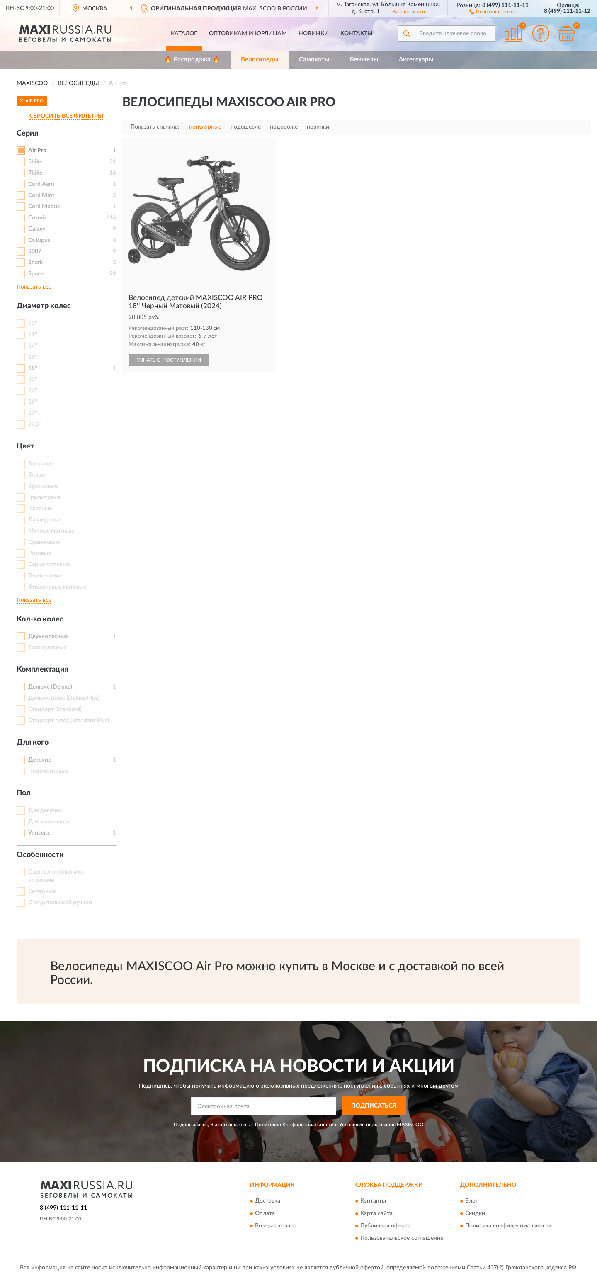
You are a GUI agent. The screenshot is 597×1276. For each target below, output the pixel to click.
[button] (492, 11)
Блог (471, 1201)
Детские (39, 760)
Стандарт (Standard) (55, 709)
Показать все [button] (34, 287)
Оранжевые (44, 542)
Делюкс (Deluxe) (50, 687)
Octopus (39, 240)
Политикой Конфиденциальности (294, 1124)
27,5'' (35, 424)
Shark (35, 262)
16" (32, 357)
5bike (35, 162)
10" (32, 323)
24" (32, 391)
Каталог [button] (184, 34)
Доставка (267, 1201)
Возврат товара (275, 1226)
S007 (34, 251)
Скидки (475, 1214)
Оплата (265, 1214)
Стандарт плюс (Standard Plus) (68, 720)
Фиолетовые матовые (57, 587)
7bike (35, 173)
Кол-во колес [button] (40, 619)
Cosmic (37, 218)
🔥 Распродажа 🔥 (192, 59)
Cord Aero (41, 184)
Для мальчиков (48, 822)
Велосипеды (259, 59)
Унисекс (39, 833)
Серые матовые (49, 564)
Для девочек (45, 810)
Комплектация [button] (42, 669)
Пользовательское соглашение (401, 1239)
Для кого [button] (33, 742)
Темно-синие (45, 576)
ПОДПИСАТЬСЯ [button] (373, 1106)
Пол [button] (24, 793)
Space (36, 274)
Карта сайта (376, 1214)
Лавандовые (44, 520)
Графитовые (44, 497)
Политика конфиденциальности (508, 1226)
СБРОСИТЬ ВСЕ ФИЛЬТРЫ (66, 116)
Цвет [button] (25, 446)
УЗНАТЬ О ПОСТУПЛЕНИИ (169, 360)
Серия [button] (27, 133)
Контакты (356, 34)
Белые (36, 475)
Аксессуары (416, 59)
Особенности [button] (40, 855)
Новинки (313, 34)
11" (32, 335)
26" (32, 402)
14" (32, 346)
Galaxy (36, 229)
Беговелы (364, 59)
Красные (40, 508)
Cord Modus (44, 206)
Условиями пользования (367, 1124)
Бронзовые (43, 486)
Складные (42, 891)
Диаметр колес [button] (44, 306)
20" (32, 379)
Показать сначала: (155, 127)
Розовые (39, 553)
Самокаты (314, 59)
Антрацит (41, 464)
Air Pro (37, 150)
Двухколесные (48, 636)
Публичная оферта (385, 1226)
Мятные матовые (51, 531)
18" (32, 368)
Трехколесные (47, 647)
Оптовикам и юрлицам (248, 34)
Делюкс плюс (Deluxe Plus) (64, 698)
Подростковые (48, 771)
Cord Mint (41, 195)
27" (32, 413)
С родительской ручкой (60, 903)
